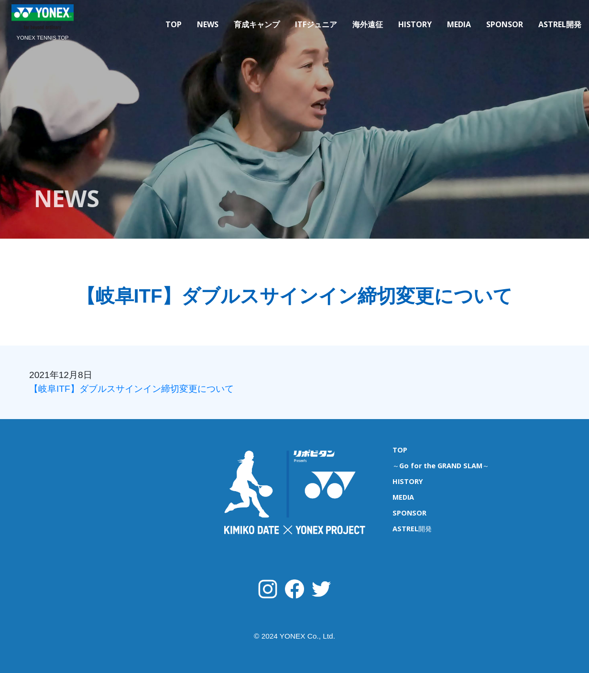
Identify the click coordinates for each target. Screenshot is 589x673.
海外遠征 (367, 24)
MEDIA (459, 24)
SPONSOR (504, 24)
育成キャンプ (257, 24)
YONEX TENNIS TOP (43, 38)
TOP (173, 24)
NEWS (207, 24)
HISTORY (415, 24)
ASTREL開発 (559, 24)
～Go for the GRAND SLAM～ (441, 465)
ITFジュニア (316, 24)
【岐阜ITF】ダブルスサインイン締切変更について (136, 389)
